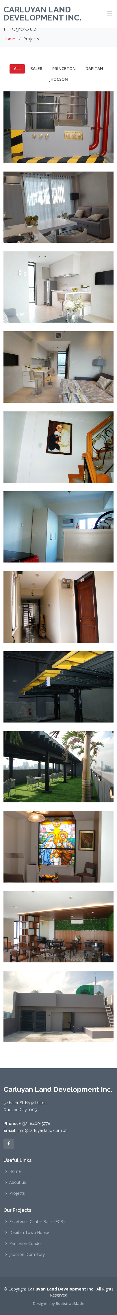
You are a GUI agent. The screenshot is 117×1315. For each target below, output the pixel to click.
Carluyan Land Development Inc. (42, 13)
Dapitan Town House (29, 1233)
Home (9, 39)
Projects (17, 1193)
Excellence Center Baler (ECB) (37, 1222)
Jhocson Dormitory (27, 1254)
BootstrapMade (70, 1303)
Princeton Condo (25, 1243)
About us (17, 1182)
